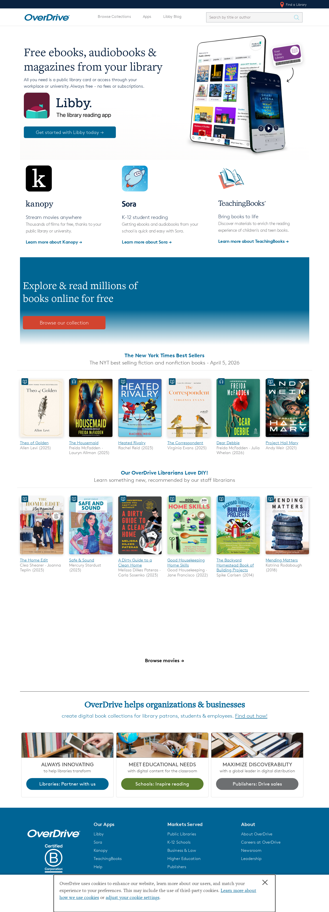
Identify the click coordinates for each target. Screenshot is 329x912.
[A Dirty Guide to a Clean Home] (140, 555)
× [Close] (265, 882)
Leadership (251, 858)
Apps (147, 16)
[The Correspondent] (189, 438)
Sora (98, 842)
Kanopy (101, 850)
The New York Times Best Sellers (164, 355)
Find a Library (293, 4)
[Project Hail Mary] (287, 438)
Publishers (176, 866)
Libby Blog (172, 16)
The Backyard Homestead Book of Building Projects (235, 565)
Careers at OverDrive (260, 842)
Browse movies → (164, 660)
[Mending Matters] (287, 555)
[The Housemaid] (90, 438)
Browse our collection (64, 323)
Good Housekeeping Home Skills (186, 563)
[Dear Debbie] (238, 438)
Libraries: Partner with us (67, 784)
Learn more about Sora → (147, 242)
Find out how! (251, 716)
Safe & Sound (81, 560)
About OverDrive (256, 834)
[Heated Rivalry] (140, 438)
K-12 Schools (179, 842)
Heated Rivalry (131, 442)
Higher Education (184, 858)
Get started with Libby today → (70, 132)
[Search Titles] (298, 17)
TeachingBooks (108, 858)
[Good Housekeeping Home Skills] (189, 555)
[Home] (47, 16)
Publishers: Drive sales (257, 784)
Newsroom (251, 850)
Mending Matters (282, 560)
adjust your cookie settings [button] (132, 898)
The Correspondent (185, 442)
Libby (99, 834)
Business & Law (181, 850)
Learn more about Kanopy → (54, 242)
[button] (128, 824)
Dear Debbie (228, 442)
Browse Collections (114, 16)
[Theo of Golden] (41, 438)
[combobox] (250, 17)
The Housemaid (84, 442)
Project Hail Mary (282, 442)
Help (98, 866)
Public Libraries (181, 834)
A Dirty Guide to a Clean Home (135, 563)
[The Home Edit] (41, 555)
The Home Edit (34, 560)
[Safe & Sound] (90, 555)
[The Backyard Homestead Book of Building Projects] (238, 555)
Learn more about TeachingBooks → (253, 241)
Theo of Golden (34, 442)
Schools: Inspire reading (162, 784)
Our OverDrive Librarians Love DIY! (164, 472)
